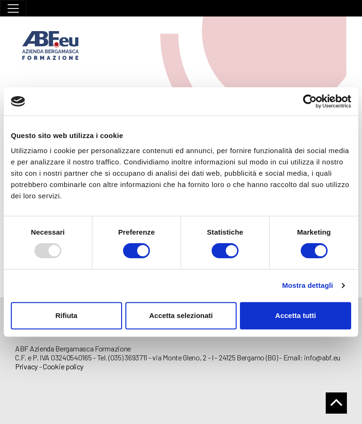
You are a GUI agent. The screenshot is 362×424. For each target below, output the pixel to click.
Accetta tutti (295, 315)
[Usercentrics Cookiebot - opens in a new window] (310, 101)
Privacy (26, 366)
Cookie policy (63, 366)
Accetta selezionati (181, 315)
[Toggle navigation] (13, 8)
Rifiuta (66, 315)
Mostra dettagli (307, 285)
